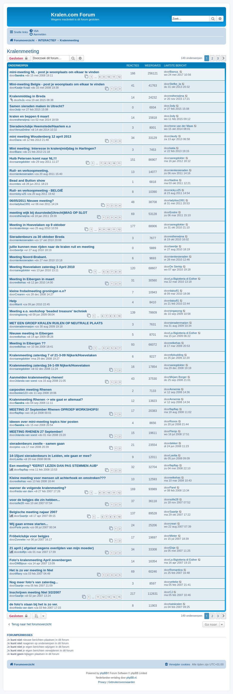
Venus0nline (22, 129)
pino (17, 446)
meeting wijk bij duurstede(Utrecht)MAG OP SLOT (48, 212)
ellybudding (176, 354)
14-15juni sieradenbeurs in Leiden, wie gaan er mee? (50, 456)
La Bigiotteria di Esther (183, 278)
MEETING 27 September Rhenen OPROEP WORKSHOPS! (54, 409)
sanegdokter (22, 161)
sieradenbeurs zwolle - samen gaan (36, 443)
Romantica (176, 569)
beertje (19, 250)
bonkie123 (21, 392)
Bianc (18, 151)
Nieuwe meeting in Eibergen (31, 333)
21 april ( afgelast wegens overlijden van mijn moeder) (51, 548)
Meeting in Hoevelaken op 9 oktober (37, 225)
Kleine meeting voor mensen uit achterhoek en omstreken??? (57, 478)
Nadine (174, 180)
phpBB (103, 673)
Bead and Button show (27, 180)
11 (114, 76)
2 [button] (212, 58)
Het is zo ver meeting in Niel (31, 570)
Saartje (23, 515)
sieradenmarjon (24, 326)
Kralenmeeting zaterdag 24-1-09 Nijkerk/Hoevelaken (49, 365)
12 (119, 76)
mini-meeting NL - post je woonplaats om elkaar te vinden (54, 72)
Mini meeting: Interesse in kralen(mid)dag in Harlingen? (52, 148)
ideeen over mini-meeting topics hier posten (43, 422)
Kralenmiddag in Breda (27, 96)
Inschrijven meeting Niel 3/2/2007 (35, 592)
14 (114, 596)
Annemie (175, 389)
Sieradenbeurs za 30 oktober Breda (36, 237)
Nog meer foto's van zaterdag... (33, 582)
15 (119, 596)
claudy (173, 136)
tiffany (18, 573)
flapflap (19, 412)
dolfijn (23, 551)
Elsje (172, 547)
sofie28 (19, 503)
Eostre (173, 212)
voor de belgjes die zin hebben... (34, 500)
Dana (18, 139)
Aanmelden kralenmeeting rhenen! (36, 377)
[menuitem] (34, 30)
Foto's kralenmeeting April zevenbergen (40, 560)
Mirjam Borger (178, 376)
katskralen (176, 603)
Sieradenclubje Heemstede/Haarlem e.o (40, 126)
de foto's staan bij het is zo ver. (33, 604)
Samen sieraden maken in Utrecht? (36, 106)
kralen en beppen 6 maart (29, 116)
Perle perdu (22, 527)
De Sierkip (176, 266)
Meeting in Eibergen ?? (27, 343)
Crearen (20, 294)
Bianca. (174, 71)
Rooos (173, 421)
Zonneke (20, 539)
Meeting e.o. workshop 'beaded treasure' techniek (48, 311)
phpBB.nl (131, 677)
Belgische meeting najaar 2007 (33, 512)
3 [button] (218, 58)
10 (108, 76)
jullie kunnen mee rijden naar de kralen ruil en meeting (51, 247)
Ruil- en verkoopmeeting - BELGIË (36, 190)
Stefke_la (175, 83)
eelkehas (20, 282)
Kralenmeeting (23, 51)
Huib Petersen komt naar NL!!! (33, 158)
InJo (22, 100)
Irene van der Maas (181, 125)
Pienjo (173, 431)
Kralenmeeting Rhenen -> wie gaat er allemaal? (46, 399)
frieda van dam (24, 491)
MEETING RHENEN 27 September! (36, 431)
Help (13, 301)
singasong (21, 314)
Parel (173, 487)
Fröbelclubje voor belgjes (29, 536)
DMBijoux (21, 563)
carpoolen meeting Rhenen (30, 389)
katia (172, 148)
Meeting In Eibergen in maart (31, 279)
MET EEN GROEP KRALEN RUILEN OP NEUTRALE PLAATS (56, 323)
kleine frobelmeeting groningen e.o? (37, 291)
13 (108, 596)
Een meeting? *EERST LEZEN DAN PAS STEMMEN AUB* (53, 466)
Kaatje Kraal (22, 87)
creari (173, 523)
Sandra (19, 75)
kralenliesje (22, 228)
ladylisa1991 (22, 204)
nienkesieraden (24, 173)
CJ (171, 591)
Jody (18, 109)
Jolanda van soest (26, 380)
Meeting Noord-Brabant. (28, 257)
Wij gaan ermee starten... (28, 524)
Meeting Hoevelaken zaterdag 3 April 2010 (42, 267)
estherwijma (177, 95)
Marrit (18, 304)
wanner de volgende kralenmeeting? (37, 488)
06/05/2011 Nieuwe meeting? (31, 201)
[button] (223, 58)
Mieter (173, 535)
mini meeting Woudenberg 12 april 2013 (40, 136)
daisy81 (174, 290)
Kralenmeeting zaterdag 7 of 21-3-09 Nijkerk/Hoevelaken (53, 355)
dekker (174, 443)
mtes (18, 183)
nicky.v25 (20, 193)
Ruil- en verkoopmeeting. (29, 170)
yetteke (174, 581)
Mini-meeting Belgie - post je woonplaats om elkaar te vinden (57, 84)
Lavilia (19, 459)
